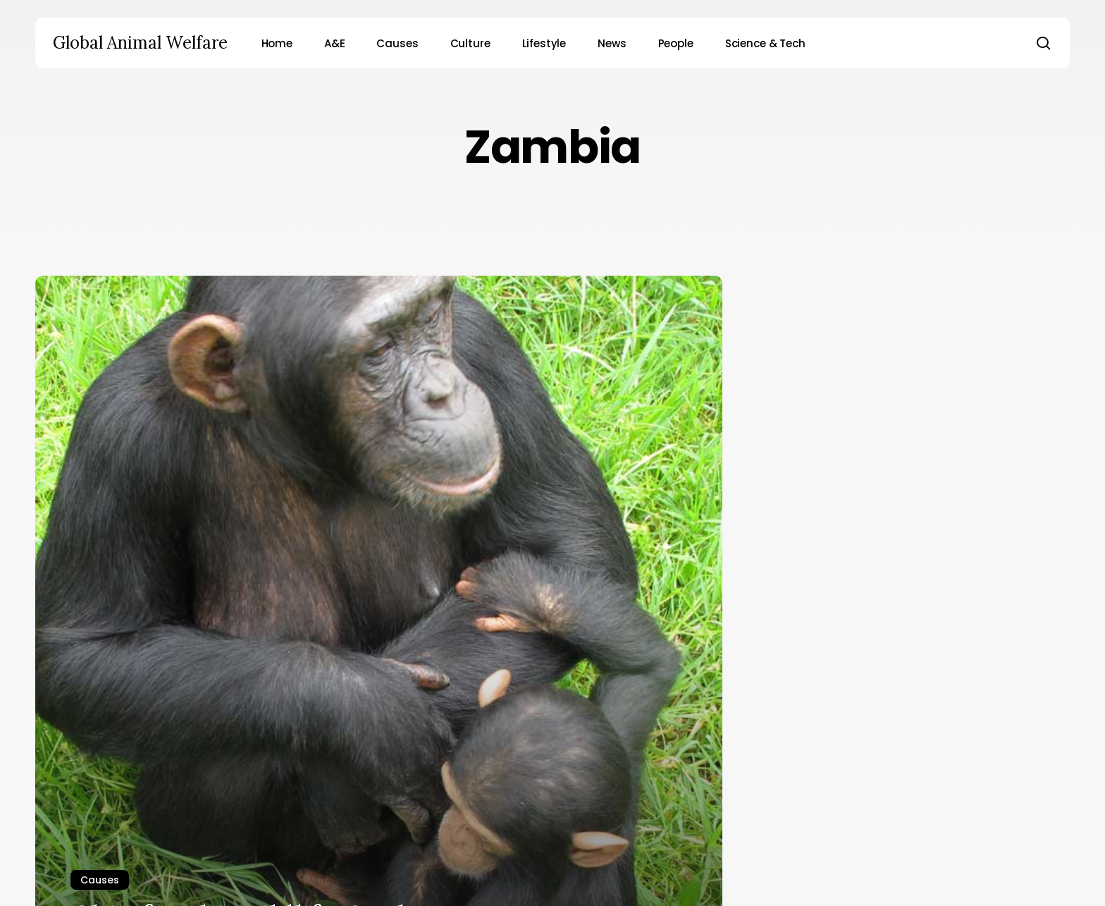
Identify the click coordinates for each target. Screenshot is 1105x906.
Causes (99, 880)
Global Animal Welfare (140, 43)
